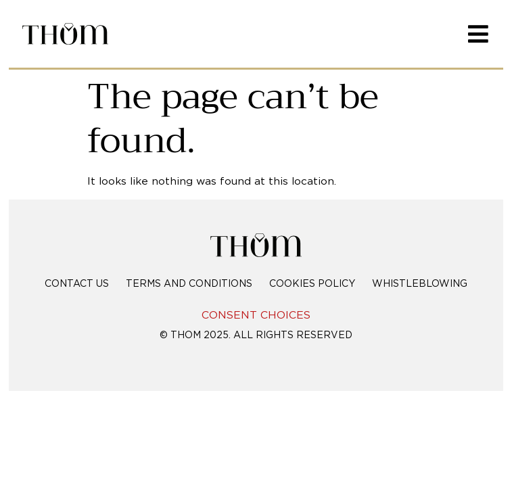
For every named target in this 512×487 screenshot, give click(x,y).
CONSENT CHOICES (256, 315)
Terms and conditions (189, 284)
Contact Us (77, 284)
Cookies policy (312, 284)
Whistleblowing (419, 284)
